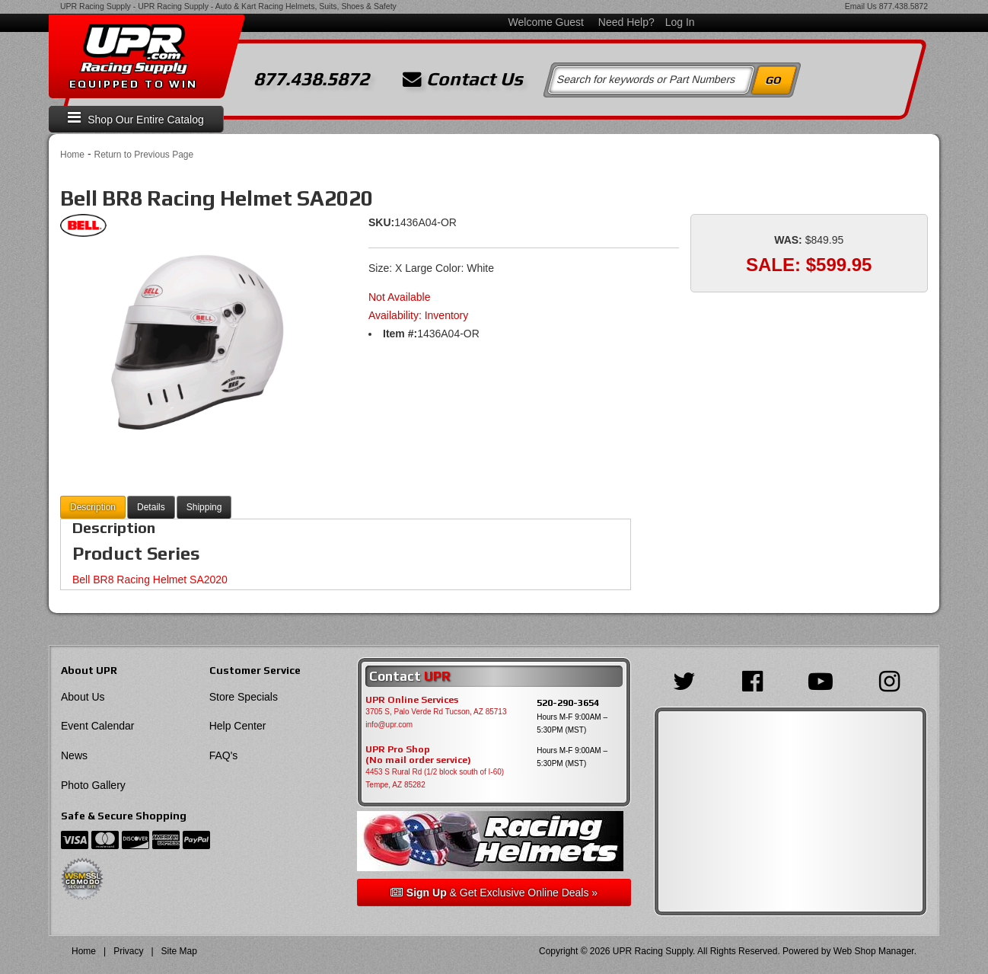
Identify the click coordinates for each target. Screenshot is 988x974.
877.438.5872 (903, 6)
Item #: (400, 333)
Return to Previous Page (143, 154)
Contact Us (463, 79)
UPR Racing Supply (95, 6)
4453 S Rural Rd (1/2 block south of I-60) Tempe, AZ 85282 (434, 778)
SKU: (381, 222)
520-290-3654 (568, 702)
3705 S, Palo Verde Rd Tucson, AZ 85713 (435, 711)
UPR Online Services (411, 700)
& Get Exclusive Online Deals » (494, 892)
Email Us (861, 6)
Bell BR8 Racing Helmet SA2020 (150, 579)
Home (72, 154)
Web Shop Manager (873, 951)
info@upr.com (389, 724)
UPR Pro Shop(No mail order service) (418, 754)
